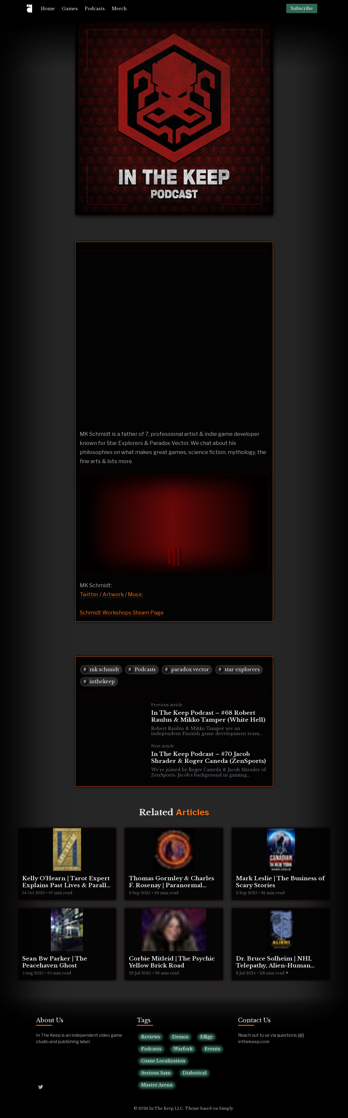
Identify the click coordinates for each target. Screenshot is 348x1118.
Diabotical (194, 1072)
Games (70, 8)
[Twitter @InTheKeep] (40, 1086)
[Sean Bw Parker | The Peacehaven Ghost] (67, 944)
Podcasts (95, 8)
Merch (119, 8)
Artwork (113, 594)
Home (48, 8)
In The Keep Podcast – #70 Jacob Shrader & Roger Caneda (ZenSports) (208, 757)
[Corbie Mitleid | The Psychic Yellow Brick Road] (174, 944)
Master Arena (157, 1085)
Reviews (150, 1036)
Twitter (90, 594)
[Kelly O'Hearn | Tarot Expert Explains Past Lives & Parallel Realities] (67, 864)
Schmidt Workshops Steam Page (122, 612)
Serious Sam (155, 1072)
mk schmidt (104, 670)
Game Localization (163, 1060)
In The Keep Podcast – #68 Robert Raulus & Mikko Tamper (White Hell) (208, 716)
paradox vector (190, 670)
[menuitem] (47, 8)
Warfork (183, 1048)
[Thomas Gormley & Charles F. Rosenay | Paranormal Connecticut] (174, 864)
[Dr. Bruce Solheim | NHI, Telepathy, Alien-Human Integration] (281, 944)
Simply (226, 1108)
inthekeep (102, 682)
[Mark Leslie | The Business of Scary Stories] (281, 864)
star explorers (242, 670)
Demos (180, 1036)
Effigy (206, 1036)
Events (212, 1048)
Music (135, 594)
